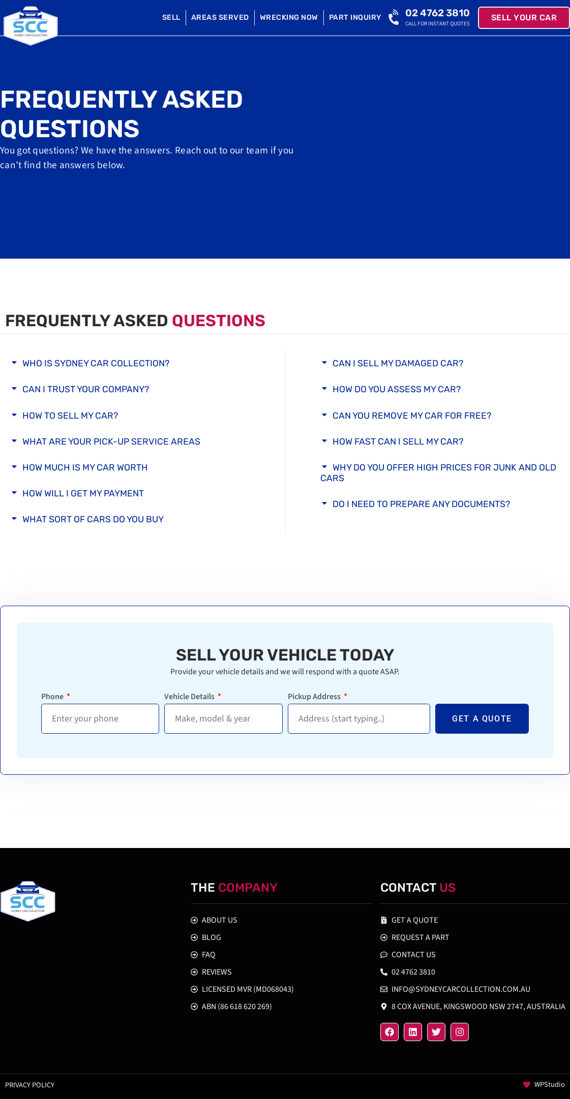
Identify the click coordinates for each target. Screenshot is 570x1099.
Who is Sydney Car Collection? (95, 363)
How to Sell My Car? (70, 416)
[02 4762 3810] (395, 17)
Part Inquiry (355, 17)
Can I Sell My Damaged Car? (398, 363)
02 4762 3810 (437, 13)
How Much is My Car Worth (85, 467)
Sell (171, 17)
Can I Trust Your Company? (85, 389)
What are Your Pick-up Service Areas (111, 441)
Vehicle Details (190, 697)
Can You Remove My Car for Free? (412, 416)
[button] (130, 363)
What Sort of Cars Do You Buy (93, 519)
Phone (53, 697)
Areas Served (220, 17)
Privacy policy (29, 1085)
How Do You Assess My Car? (397, 389)
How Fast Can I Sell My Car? (398, 441)
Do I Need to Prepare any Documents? (421, 504)
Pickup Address (315, 697)
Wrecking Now (289, 17)
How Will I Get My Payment (83, 493)
